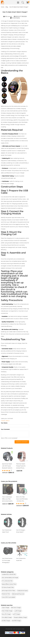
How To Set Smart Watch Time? (6, 531)
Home (2, 7)
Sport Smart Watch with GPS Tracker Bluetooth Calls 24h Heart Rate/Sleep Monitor (7, 466)
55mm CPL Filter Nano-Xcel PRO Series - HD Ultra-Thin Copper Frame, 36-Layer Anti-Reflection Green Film (22, 499)
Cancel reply (5, 420)
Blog (7, 7)
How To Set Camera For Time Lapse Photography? (7, 560)
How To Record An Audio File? (21, 559)
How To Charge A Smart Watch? (20, 531)
